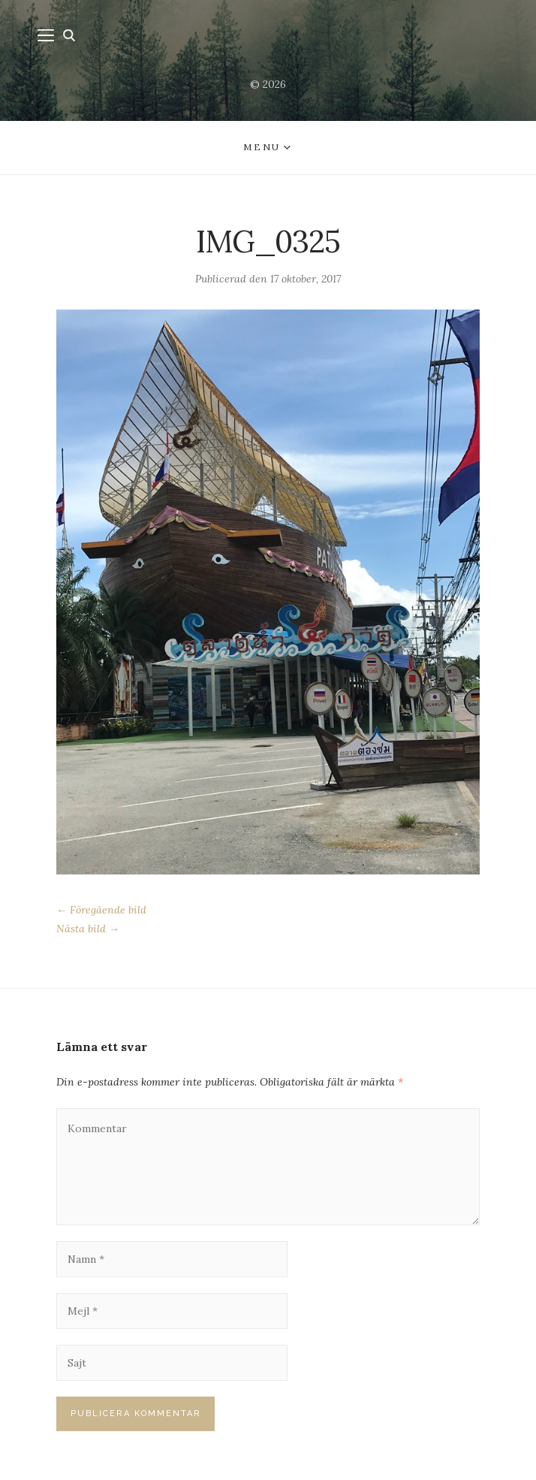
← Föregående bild (101, 910)
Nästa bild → (87, 928)
